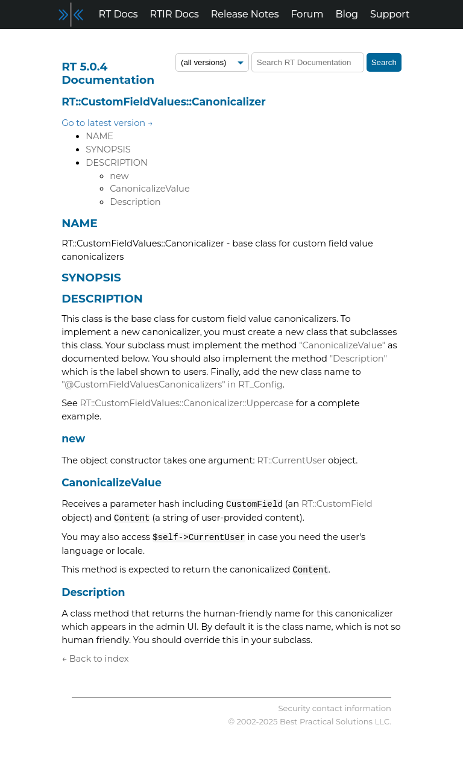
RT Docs (118, 14)
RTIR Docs (174, 14)
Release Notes (245, 14)
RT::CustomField (337, 504)
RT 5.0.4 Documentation (107, 73)
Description (135, 201)
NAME (99, 136)
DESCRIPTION (117, 162)
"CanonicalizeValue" (342, 345)
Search (384, 62)
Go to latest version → (107, 123)
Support (389, 14)
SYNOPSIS (108, 149)
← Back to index (94, 658)
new (119, 176)
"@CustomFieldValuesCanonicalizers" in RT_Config (172, 384)
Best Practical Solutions (326, 721)
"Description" (358, 358)
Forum (307, 14)
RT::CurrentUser (291, 460)
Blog (347, 14)
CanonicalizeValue (150, 188)
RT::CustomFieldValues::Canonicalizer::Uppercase (187, 403)
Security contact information (335, 708)
